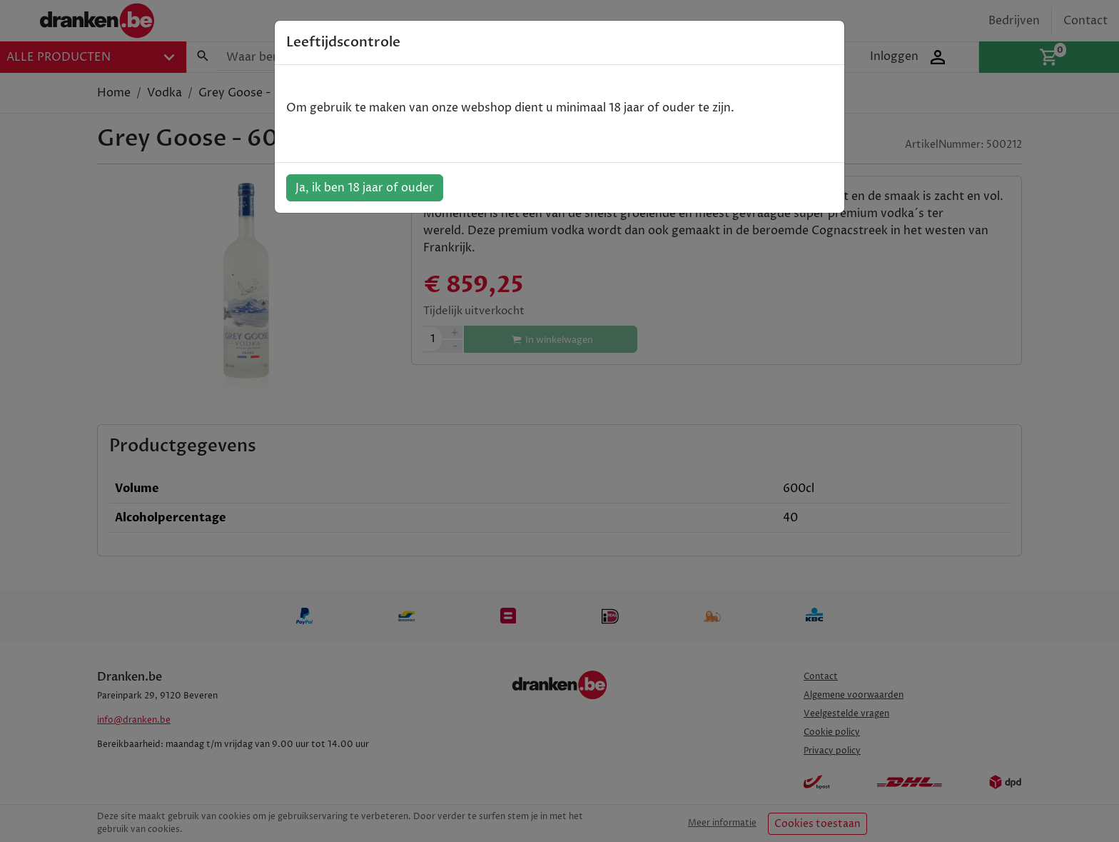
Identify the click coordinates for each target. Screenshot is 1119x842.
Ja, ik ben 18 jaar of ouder (364, 188)
